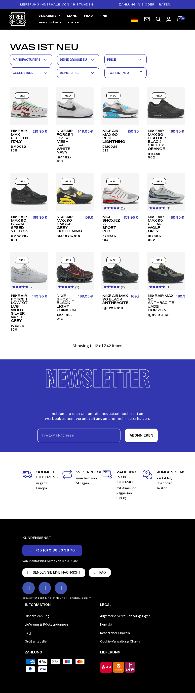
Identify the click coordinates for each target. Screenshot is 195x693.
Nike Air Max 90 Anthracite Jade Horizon (161, 303)
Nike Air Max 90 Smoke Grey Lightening (69, 224)
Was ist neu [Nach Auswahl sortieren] (127, 72)
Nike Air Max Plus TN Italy (19, 136)
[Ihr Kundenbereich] (168, 19)
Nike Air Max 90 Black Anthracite (115, 299)
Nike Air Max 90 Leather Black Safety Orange (157, 139)
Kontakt (106, 625)
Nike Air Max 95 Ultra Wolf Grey (156, 224)
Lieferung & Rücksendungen (46, 625)
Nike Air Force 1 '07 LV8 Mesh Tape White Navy (65, 141)
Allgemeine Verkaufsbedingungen (125, 616)
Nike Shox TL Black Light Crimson (66, 303)
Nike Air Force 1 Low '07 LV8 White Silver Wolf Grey (19, 308)
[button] (158, 19)
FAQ (28, 633)
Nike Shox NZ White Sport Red (111, 224)
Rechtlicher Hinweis (115, 633)
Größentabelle (35, 642)
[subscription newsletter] (147, 19)
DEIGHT (86, 597)
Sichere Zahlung (37, 616)
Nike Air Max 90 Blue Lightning (113, 136)
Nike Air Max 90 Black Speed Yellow (20, 224)
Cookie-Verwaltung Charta (120, 642)
